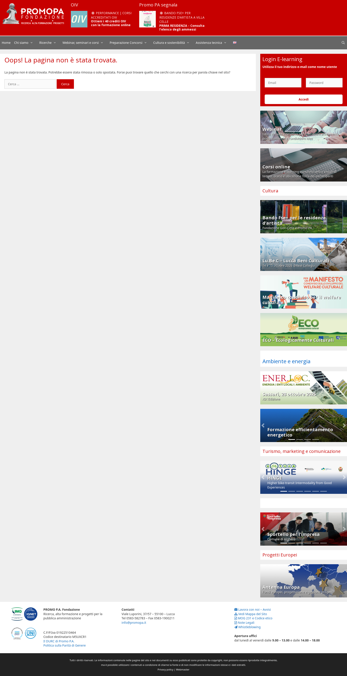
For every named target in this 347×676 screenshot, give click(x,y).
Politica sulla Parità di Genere (64, 645)
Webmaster (182, 669)
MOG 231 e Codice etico (253, 618)
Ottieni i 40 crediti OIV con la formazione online (111, 23)
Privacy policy (165, 669)
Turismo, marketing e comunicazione (301, 451)
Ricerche (50, 42)
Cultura (270, 191)
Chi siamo (26, 42)
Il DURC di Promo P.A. (58, 641)
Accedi (304, 99)
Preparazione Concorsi (131, 42)
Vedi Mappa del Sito (250, 614)
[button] (263, 425)
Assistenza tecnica (213, 42)
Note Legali (244, 622)
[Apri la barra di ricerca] (343, 42)
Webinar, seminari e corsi (85, 42)
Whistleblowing (247, 627)
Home (6, 43)
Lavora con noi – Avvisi (252, 609)
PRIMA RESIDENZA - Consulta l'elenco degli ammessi (181, 27)
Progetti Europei (279, 555)
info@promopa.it (133, 622)
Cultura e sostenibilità (173, 42)
